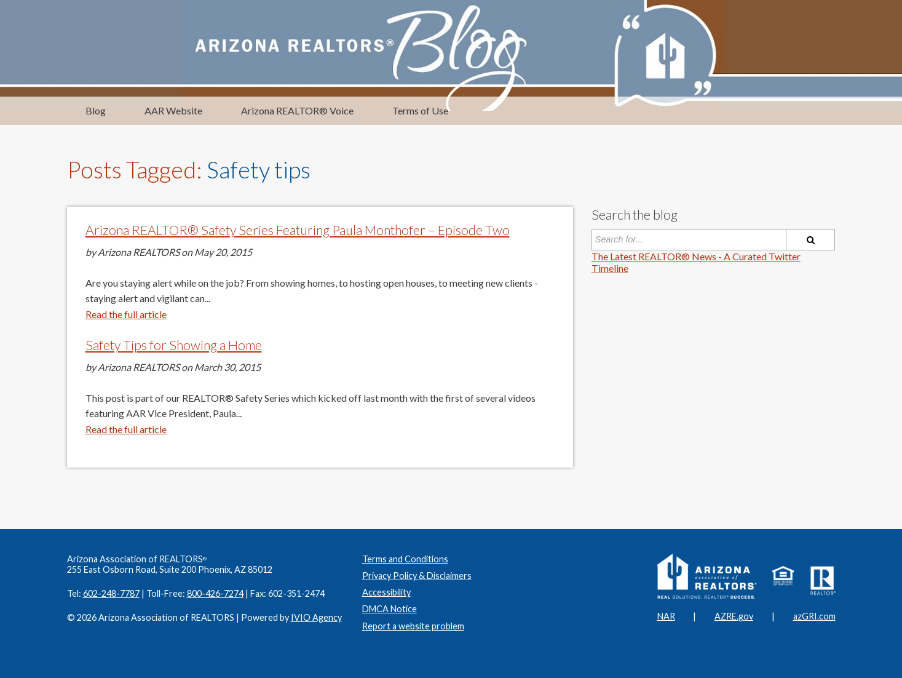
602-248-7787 (111, 593)
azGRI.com (814, 616)
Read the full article (126, 314)
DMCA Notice (389, 609)
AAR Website (173, 110)
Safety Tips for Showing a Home (173, 345)
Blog (95, 110)
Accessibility (386, 592)
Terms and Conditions (405, 559)
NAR (666, 616)
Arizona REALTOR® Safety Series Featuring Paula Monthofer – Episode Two (297, 230)
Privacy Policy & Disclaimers (417, 575)
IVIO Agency (316, 617)
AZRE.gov (733, 616)
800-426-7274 (215, 593)
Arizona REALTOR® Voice (297, 110)
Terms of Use (420, 110)
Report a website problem (413, 626)
